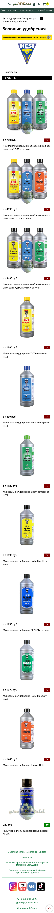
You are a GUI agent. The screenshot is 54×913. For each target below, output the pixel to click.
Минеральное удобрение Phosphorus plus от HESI (27, 424)
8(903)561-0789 (27, 10)
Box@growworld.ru (28, 902)
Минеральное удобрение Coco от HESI (23, 765)
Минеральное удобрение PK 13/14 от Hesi (26, 630)
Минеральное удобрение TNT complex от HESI (25, 355)
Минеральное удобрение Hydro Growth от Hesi (25, 563)
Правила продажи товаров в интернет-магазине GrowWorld (27, 863)
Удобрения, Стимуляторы (22, 18)
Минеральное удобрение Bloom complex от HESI (26, 493)
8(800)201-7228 (9, 10)
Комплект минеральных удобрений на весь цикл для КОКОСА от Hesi (26, 217)
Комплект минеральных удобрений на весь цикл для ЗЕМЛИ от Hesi (26, 148)
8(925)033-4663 (46, 10)
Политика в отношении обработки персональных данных (27, 871)
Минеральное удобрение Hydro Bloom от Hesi (25, 698)
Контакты (27, 857)
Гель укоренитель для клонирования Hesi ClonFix (25, 833)
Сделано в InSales (27, 908)
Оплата (42, 852)
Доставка (31, 852)
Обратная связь (16, 852)
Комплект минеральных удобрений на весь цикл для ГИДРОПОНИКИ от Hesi (26, 286)
